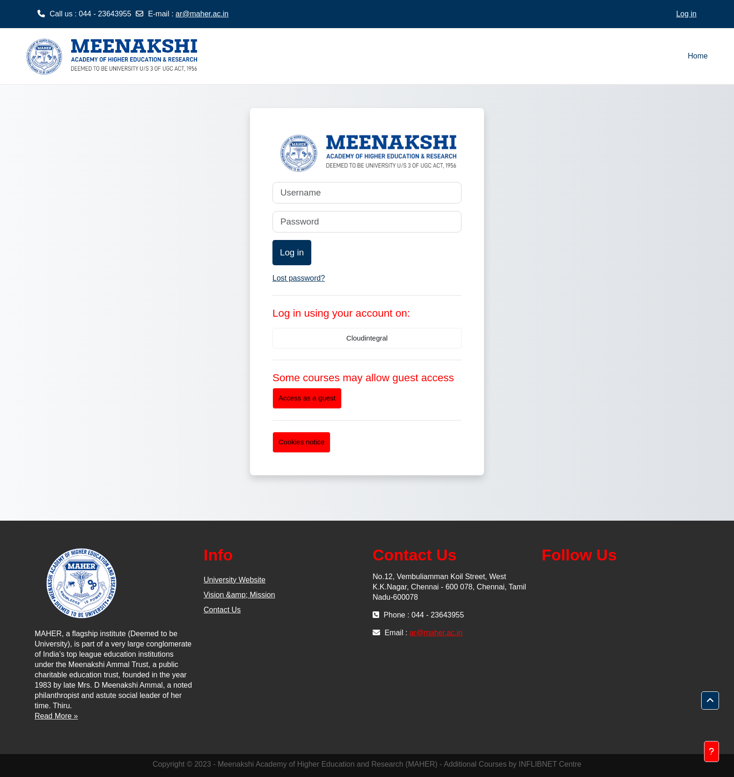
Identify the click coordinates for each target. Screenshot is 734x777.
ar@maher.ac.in (202, 14)
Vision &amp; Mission (239, 595)
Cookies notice (301, 442)
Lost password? (298, 278)
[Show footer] (711, 751)
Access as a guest (307, 398)
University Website (234, 580)
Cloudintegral (367, 338)
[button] (710, 700)
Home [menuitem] (698, 56)
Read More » (56, 716)
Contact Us (222, 610)
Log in (686, 14)
